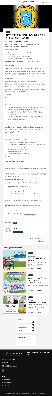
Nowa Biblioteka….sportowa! (37, 301)
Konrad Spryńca (9, 41)
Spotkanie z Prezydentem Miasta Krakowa (36, 258)
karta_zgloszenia (8, 222)
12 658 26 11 (7, 365)
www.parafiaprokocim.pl (29, 213)
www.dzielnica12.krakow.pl (24, 212)
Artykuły (30, 253)
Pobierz (14, 222)
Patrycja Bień (31, 268)
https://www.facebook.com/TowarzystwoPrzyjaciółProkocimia (22, 215)
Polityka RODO (5, 385)
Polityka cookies (6, 379)
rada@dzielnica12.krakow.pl (11, 366)
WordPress (44, 393)
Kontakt (4, 388)
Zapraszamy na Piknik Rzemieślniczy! (37, 279)
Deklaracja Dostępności (7, 382)
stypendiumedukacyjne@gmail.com (13, 173)
